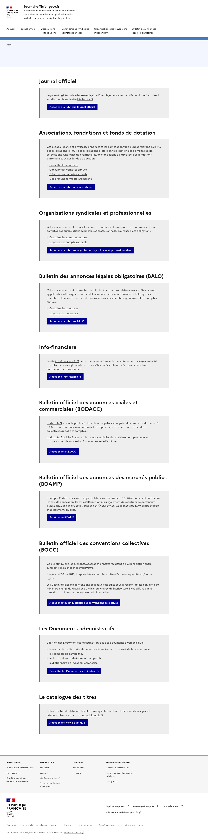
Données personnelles (108, 825)
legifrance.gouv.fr (116, 805)
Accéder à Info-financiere (65, 377)
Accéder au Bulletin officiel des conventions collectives (83, 603)
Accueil (10, 28)
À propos (68, 825)
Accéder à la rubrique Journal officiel (72, 107)
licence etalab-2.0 (72, 832)
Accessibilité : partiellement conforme (40, 825)
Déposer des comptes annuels (68, 174)
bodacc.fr (53, 423)
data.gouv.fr (111, 781)
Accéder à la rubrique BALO (66, 321)
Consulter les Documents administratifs (74, 671)
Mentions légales (85, 825)
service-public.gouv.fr (144, 805)
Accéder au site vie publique (67, 723)
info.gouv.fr (78, 767)
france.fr (77, 772)
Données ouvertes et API (117, 767)
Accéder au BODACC (62, 451)
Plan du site (11, 825)
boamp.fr (52, 498)
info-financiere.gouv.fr (50, 777)
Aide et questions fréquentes (19, 767)
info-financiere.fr (65, 361)
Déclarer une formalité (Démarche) (70, 178)
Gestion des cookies (134, 825)
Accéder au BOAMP (61, 517)
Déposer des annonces (63, 313)
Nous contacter (13, 772)
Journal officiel (28, 28)
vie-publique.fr (91, 715)
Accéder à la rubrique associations (70, 187)
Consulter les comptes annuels (68, 169)
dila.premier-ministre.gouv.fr (122, 812)
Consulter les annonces (63, 165)
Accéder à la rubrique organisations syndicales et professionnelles (90, 250)
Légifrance (83, 99)
